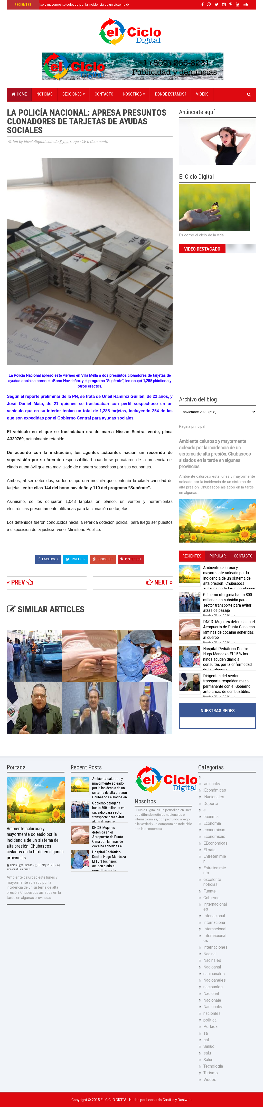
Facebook (48, 559)
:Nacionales (213, 796)
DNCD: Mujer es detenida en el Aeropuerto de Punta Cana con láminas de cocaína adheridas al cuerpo (229, 629)
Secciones (73, 94)
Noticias (44, 94)
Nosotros (134, 94)
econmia (211, 816)
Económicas (214, 836)
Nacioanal (212, 967)
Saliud (208, 1046)
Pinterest (130, 559)
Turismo (210, 1072)
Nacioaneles (214, 980)
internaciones (215, 947)
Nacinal (210, 953)
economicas (214, 829)
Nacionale (212, 1000)
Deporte (210, 803)
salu (207, 1053)
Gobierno (211, 897)
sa (205, 1033)
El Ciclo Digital (115, 1100)
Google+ (103, 559)
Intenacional (214, 915)
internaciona (214, 922)
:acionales (212, 783)
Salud (208, 1059)
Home (19, 94)
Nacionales (213, 1006)
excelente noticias (212, 882)
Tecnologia (213, 1066)
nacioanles (213, 986)
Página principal (192, 426)
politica (210, 1020)
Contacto (104, 94)
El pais (209, 849)
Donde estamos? (170, 94)
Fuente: (210, 891)
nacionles (212, 1013)
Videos (202, 94)
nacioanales (214, 973)
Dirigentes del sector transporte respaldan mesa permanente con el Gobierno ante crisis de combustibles (226, 683)
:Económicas (214, 790)
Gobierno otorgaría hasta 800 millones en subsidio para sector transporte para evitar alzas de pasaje (227, 602)
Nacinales (212, 960)
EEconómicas (215, 843)
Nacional (211, 993)
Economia (212, 823)
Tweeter (76, 559)
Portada (210, 1026)
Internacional (214, 928)
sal (206, 1039)
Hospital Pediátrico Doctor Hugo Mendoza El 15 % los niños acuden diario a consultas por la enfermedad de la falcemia (227, 659)
